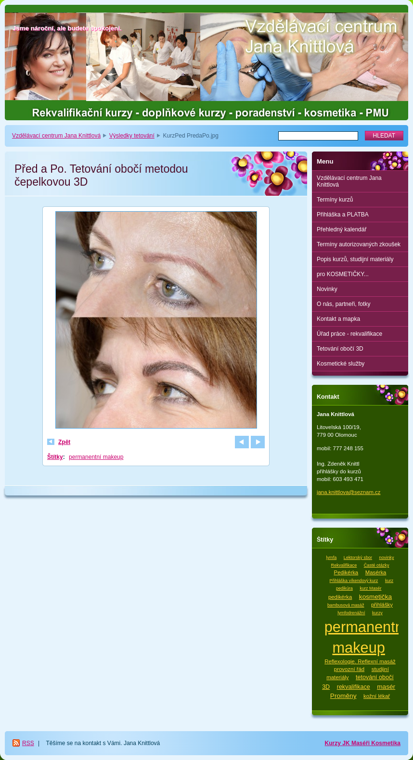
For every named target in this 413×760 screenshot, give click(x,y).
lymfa (331, 557)
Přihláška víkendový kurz (354, 580)
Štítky (55, 457)
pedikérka (340, 597)
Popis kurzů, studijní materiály (355, 259)
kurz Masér (370, 588)
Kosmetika (385, 743)
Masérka (376, 572)
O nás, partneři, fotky (343, 304)
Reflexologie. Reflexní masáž (360, 661)
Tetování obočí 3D (340, 348)
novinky (386, 557)
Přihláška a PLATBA (343, 214)
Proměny (343, 695)
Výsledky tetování (132, 135)
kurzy (377, 612)
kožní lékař (376, 696)
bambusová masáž (345, 605)
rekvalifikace (353, 687)
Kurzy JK (338, 743)
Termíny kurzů (335, 199)
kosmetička (375, 596)
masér (386, 686)
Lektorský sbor (358, 557)
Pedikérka (346, 572)
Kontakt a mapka (338, 319)
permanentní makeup (96, 457)
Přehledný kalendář (341, 229)
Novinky (327, 289)
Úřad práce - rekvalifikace (349, 333)
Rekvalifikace (344, 565)
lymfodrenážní (351, 612)
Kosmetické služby (340, 363)
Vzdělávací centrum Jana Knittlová (56, 135)
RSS (28, 743)
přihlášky (382, 605)
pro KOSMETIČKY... (343, 274)
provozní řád (349, 669)
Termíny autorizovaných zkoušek (358, 244)
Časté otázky (376, 565)
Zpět (64, 442)
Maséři (361, 743)
